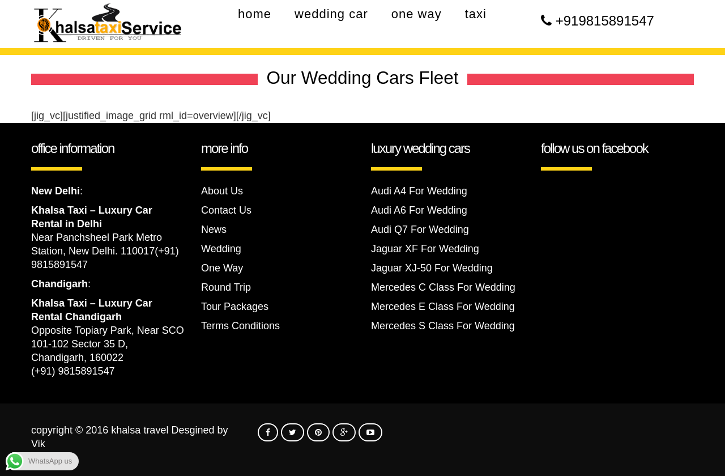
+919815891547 (605, 20)
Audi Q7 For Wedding (420, 229)
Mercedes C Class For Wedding (443, 287)
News (214, 229)
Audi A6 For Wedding (419, 210)
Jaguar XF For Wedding (425, 248)
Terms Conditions (240, 326)
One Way (222, 268)
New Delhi (55, 191)
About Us (222, 191)
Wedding (221, 248)
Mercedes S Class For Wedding (443, 326)
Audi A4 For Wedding (419, 191)
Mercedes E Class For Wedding (443, 306)
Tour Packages (234, 306)
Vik (38, 443)
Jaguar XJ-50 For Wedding (432, 268)
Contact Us (226, 210)
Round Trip (226, 287)
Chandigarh (59, 284)
